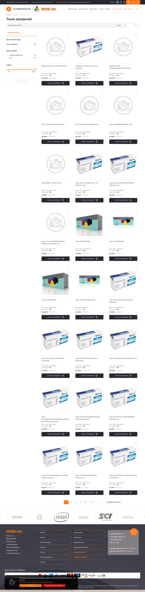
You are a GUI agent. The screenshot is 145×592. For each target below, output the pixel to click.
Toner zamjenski (12, 44)
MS (23, 58)
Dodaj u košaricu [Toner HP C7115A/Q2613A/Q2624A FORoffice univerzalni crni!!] (55, 259)
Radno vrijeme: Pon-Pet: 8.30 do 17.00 (42, 2)
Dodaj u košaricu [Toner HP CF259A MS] (89, 259)
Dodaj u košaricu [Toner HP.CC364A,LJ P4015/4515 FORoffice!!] (55, 376)
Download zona (117, 9)
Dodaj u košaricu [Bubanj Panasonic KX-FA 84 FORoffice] (55, 83)
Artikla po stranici (113, 502)
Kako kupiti (77, 537)
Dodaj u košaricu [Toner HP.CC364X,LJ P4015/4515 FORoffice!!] (89, 376)
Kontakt (107, 9)
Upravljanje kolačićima (81, 547)
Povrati (42, 552)
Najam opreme (128, 9)
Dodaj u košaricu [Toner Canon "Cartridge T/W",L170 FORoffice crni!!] (89, 200)
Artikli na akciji (72, 9)
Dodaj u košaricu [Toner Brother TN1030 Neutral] (55, 200)
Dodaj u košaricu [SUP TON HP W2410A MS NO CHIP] (123, 142)
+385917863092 (74, 2)
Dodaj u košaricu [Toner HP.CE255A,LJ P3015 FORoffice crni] (123, 376)
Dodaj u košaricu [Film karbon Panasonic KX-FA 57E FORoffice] (89, 83)
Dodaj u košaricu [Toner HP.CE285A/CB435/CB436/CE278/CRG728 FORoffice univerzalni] (55, 434)
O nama (101, 9)
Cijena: (9, 65)
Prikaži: (119, 25)
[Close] (30, 585)
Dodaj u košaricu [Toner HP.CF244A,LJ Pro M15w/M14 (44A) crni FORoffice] (123, 493)
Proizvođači (93, 9)
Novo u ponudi (83, 9)
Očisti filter (22, 81)
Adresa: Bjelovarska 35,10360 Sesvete (17, 2)
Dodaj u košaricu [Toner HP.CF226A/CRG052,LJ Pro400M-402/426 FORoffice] (55, 493)
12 (92, 502)
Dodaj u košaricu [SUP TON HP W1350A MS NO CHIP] (55, 142)
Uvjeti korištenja (45, 542)
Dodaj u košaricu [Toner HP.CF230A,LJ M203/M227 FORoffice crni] (89, 493)
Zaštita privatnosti (46, 557)
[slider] (8, 70)
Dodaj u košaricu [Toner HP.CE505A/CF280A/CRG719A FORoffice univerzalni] (89, 434)
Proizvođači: (11, 51)
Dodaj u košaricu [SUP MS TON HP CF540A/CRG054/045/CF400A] (123, 83)
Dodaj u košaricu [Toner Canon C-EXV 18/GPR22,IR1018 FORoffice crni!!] (123, 200)
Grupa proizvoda (13, 40)
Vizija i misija (78, 532)
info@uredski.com (85, 2)
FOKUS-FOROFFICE (23, 55)
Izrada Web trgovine (65, 590)
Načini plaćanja (79, 542)
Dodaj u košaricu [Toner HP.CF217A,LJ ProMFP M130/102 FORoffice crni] (123, 434)
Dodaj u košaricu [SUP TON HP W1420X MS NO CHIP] (89, 142)
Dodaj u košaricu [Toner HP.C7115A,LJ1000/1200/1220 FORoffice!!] (123, 317)
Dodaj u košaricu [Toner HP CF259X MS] (55, 317)
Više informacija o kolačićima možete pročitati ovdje (36, 582)
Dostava (42, 547)
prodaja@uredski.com (13, 553)
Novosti (42, 537)
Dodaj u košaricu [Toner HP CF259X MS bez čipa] (89, 317)
